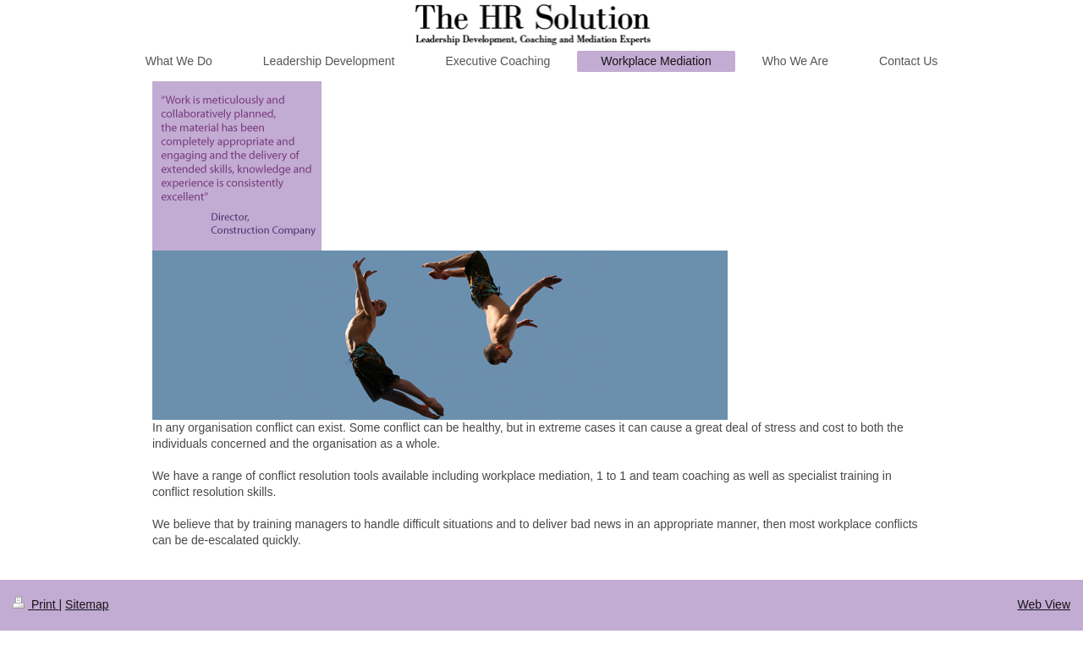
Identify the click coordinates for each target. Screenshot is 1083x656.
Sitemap (86, 604)
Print (36, 604)
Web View (1043, 604)
